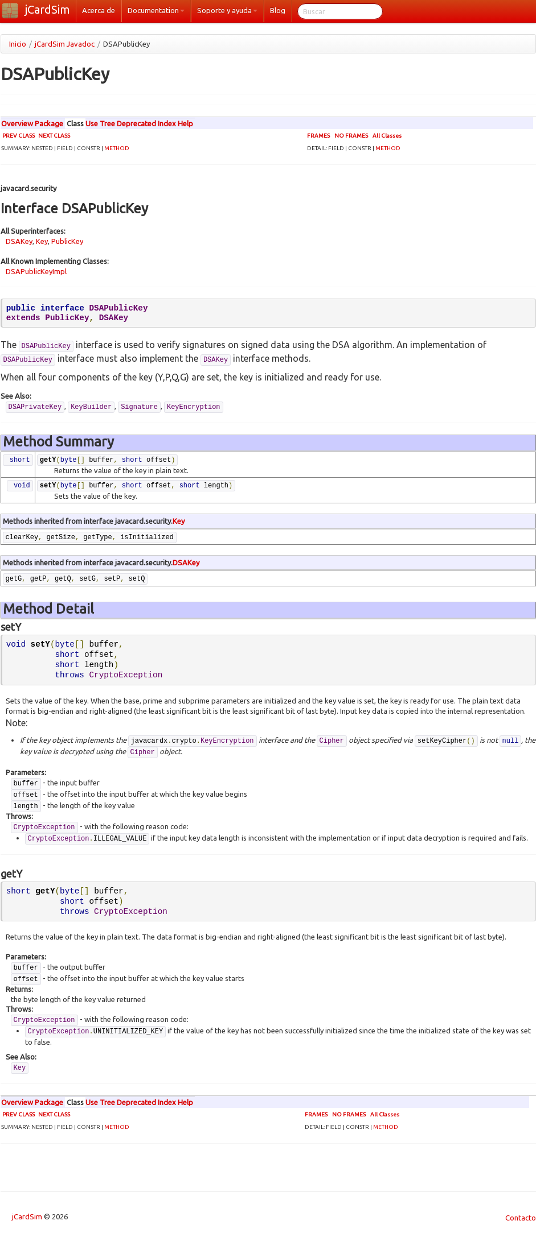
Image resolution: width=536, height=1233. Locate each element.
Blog (277, 10)
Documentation (156, 10)
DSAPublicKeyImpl (36, 271)
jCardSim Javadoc (65, 44)
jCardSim (47, 9)
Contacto (518, 1218)
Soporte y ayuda (227, 10)
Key (42, 241)
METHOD (116, 148)
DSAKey (19, 241)
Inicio (17, 44)
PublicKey (67, 241)
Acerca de (98, 10)
